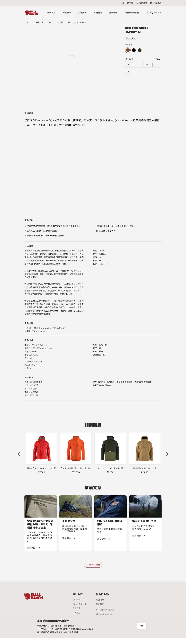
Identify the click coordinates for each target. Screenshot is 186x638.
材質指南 (76, 613)
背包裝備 (98, 13)
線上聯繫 (100, 600)
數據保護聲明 (56, 632)
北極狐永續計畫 (79, 604)
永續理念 (76, 608)
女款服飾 (82, 13)
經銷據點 (100, 604)
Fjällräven (76, 600)
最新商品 (51, 13)
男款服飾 (67, 13)
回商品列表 (94, 564)
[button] (19, 454)
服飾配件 (113, 13)
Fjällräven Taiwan (106, 610)
